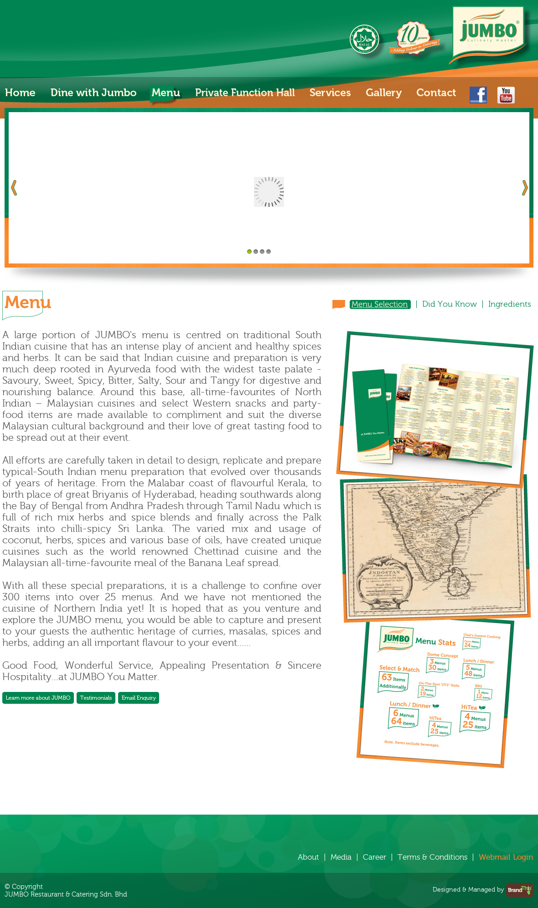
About (308, 857)
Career (374, 857)
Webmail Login (506, 857)
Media (341, 857)
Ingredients (509, 304)
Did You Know (449, 304)
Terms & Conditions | (438, 857)
